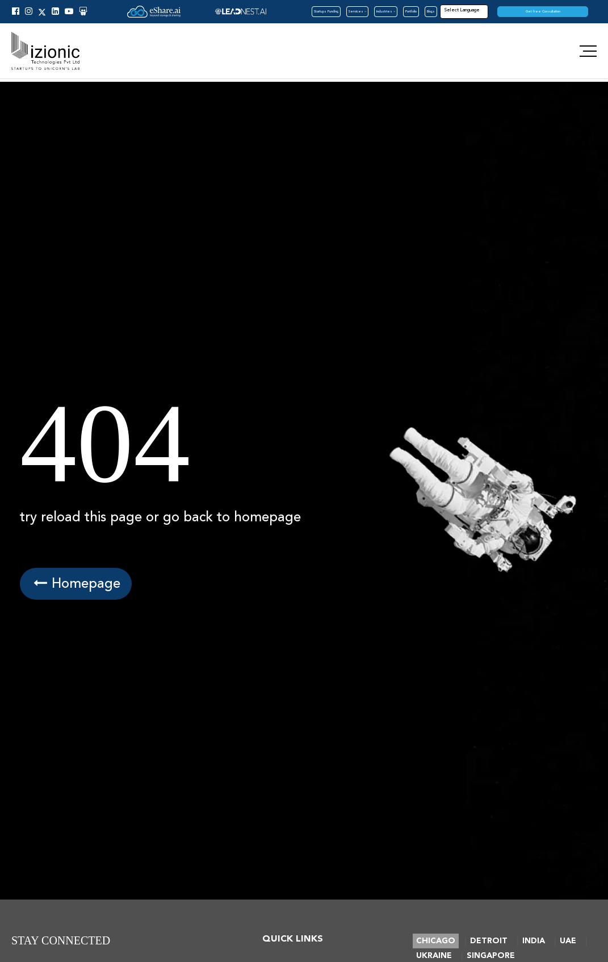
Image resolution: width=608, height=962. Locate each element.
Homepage (75, 583)
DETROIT (489, 941)
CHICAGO (435, 941)
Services (357, 11)
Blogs (431, 11)
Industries (385, 11)
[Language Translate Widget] (477, 10)
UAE (568, 941)
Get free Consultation (543, 11)
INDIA (533, 941)
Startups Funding (326, 11)
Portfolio (411, 11)
